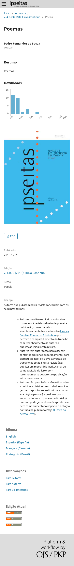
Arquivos (20, 13)
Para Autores (13, 484)
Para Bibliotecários (17, 490)
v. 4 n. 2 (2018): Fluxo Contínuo (22, 17)
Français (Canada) (18, 448)
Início (7, 13)
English (11, 436)
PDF (12, 236)
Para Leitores (13, 478)
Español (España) (17, 442)
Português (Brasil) (18, 454)
